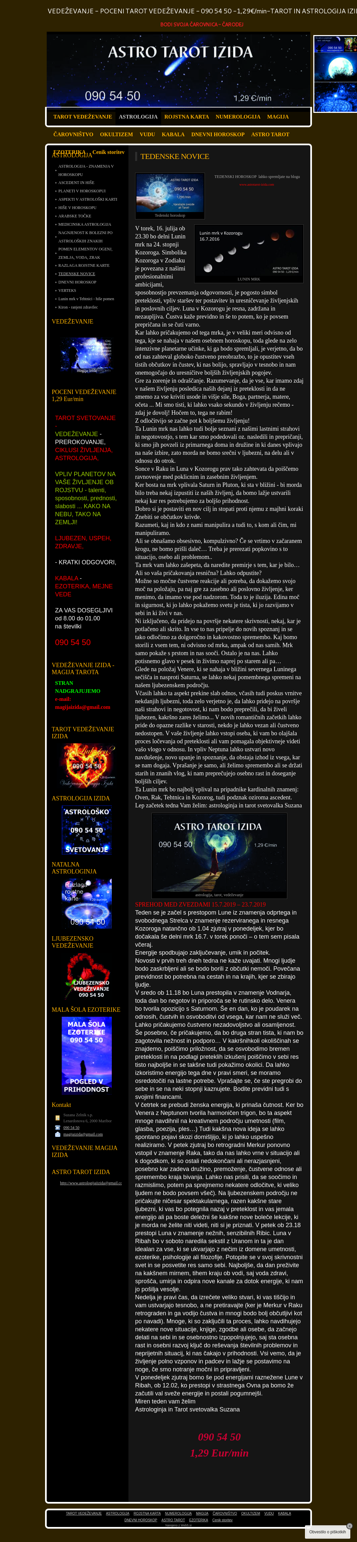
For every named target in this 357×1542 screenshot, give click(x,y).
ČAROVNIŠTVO (73, 134)
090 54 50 (71, 1127)
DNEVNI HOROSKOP (218, 134)
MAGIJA (278, 117)
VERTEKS (67, 290)
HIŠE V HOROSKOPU (77, 207)
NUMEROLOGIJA (238, 117)
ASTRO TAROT (270, 134)
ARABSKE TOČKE (74, 216)
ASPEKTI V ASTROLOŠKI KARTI (87, 199)
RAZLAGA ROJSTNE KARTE (83, 265)
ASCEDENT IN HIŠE (76, 182)
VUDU (147, 134)
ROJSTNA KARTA (186, 117)
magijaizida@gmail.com (83, 1134)
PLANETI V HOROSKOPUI (82, 191)
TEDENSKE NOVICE (76, 273)
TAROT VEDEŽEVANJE (82, 117)
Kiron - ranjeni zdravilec (78, 307)
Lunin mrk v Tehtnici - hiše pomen (86, 299)
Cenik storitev (108, 152)
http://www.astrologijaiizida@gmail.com (92, 1183)
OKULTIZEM (116, 134)
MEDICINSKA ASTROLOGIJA (84, 224)
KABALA (173, 134)
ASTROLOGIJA (138, 117)
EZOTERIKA (69, 152)
